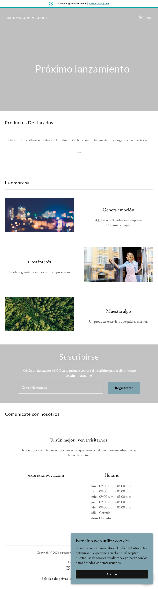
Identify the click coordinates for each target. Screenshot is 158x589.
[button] (149, 17)
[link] (27, 18)
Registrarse (124, 388)
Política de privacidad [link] (59, 579)
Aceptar (111, 580)
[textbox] (60, 388)
